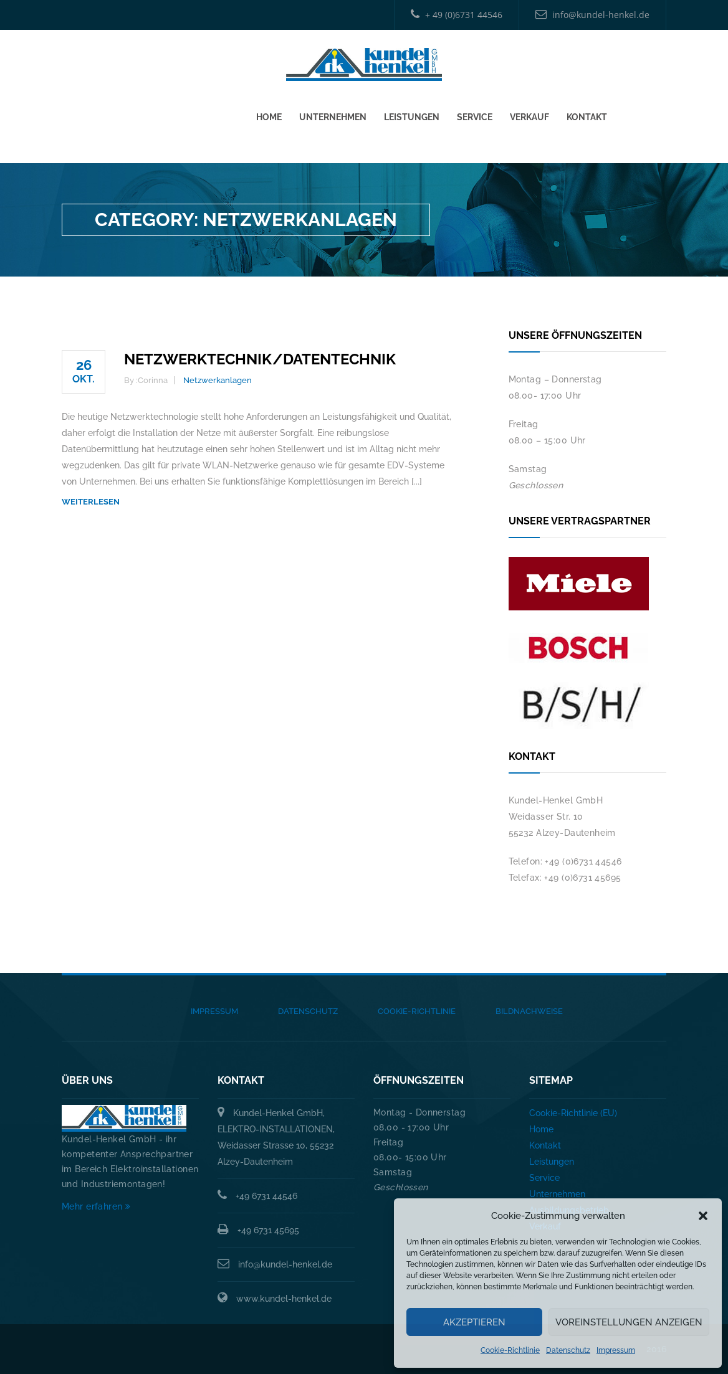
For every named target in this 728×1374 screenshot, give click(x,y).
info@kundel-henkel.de (592, 15)
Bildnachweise (529, 1011)
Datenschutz (568, 1350)
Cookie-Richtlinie (510, 1350)
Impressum (615, 1350)
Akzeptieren (474, 1322)
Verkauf (529, 113)
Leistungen (411, 113)
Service (474, 113)
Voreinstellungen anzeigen (628, 1322)
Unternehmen (332, 113)
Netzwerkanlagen (217, 380)
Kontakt (587, 113)
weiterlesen (91, 501)
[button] (703, 1216)
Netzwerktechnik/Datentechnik (260, 359)
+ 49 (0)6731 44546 (456, 15)
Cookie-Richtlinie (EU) (573, 1113)
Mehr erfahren (96, 1206)
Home (269, 113)
